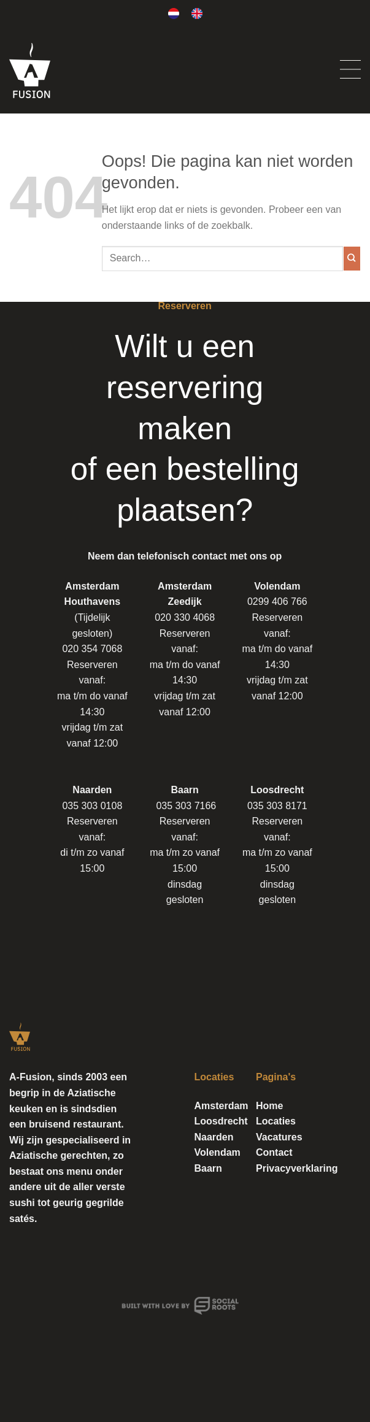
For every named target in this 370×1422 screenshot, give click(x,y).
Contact (274, 1152)
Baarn (208, 1168)
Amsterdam (222, 1106)
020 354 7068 (93, 649)
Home (269, 1106)
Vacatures (279, 1137)
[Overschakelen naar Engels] (197, 14)
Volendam (218, 1152)
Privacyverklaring (296, 1168)
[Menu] (350, 70)
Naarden (214, 1137)
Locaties (276, 1121)
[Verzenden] (352, 258)
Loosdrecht (221, 1121)
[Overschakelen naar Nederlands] (173, 14)
